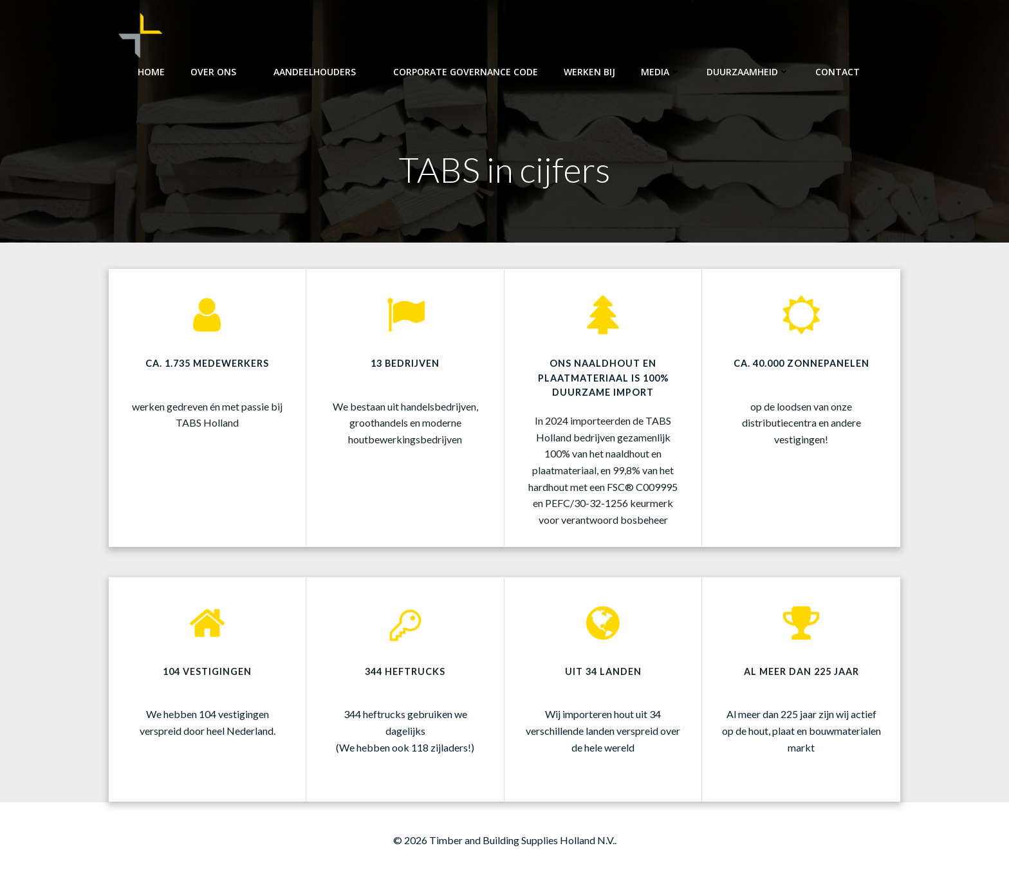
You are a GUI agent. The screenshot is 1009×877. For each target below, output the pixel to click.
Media (661, 71)
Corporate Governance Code (465, 71)
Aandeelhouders (320, 71)
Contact (843, 71)
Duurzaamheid (748, 71)
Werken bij (589, 71)
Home (151, 71)
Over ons (219, 71)
